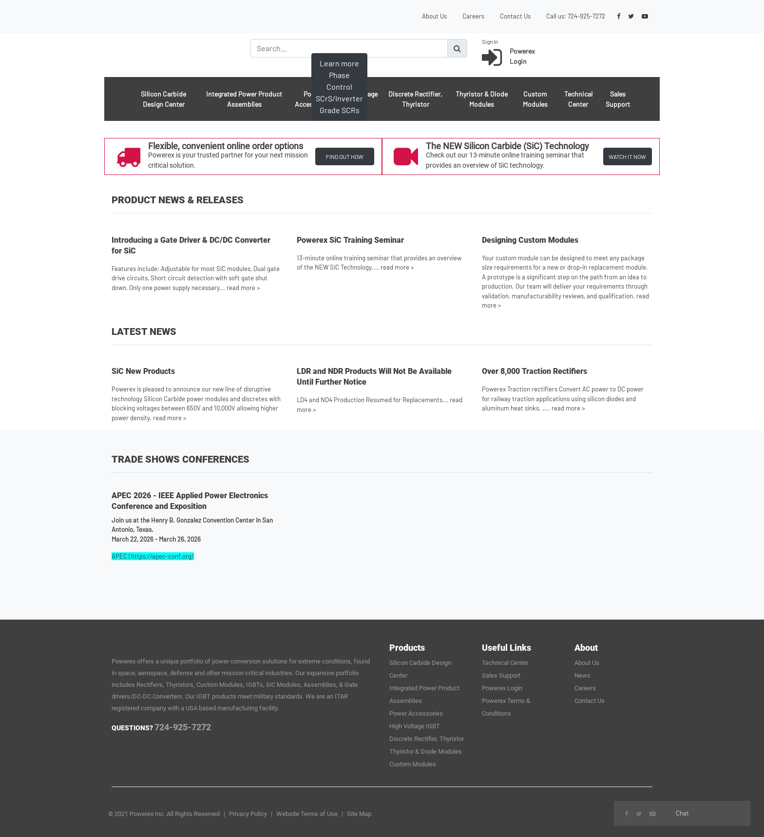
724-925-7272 (586, 16)
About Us (434, 16)
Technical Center (578, 99)
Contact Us (515, 16)
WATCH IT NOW (627, 156)
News (582, 675)
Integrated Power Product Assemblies (244, 99)
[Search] (349, 48)
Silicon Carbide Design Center (163, 99)
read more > (243, 288)
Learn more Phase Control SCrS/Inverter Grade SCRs (339, 86)
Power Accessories (416, 713)
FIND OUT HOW (344, 156)
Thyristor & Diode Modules (482, 99)
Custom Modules (535, 99)
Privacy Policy (248, 814)
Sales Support (618, 99)
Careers (473, 16)
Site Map (359, 814)
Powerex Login (502, 688)
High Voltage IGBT (414, 726)
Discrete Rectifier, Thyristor (415, 99)
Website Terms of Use (307, 814)
